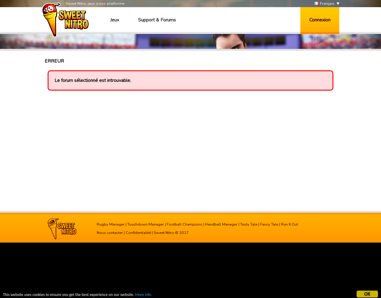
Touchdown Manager (145, 224)
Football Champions (184, 224)
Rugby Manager (111, 224)
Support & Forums (157, 20)
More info (143, 295)
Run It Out (289, 224)
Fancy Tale (269, 224)
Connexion (319, 20)
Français (324, 4)
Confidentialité (138, 232)
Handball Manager (221, 224)
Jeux (114, 20)
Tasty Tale (248, 224)
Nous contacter (110, 232)
